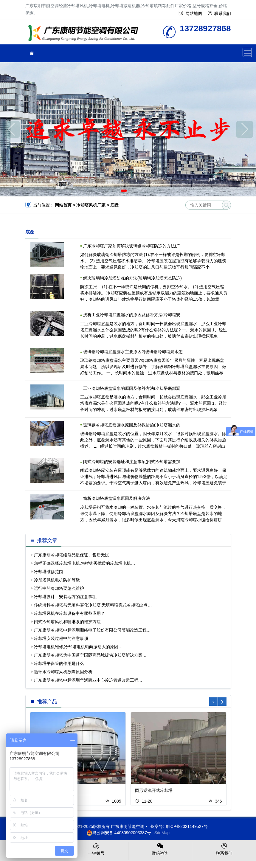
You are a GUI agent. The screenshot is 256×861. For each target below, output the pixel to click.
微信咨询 (160, 849)
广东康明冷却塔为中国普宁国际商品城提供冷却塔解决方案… (90, 655)
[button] (124, 191)
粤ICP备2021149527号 (186, 826)
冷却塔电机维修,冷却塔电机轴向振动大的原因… (78, 646)
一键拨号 (96, 849)
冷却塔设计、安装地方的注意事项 (65, 596)
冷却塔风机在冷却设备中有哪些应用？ (69, 613)
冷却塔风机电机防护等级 (57, 580)
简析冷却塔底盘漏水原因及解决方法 (116, 498)
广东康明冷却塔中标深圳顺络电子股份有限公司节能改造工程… (92, 630)
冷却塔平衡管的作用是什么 (59, 663)
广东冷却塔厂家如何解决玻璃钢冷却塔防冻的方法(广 (132, 245)
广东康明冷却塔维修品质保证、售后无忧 (71, 555)
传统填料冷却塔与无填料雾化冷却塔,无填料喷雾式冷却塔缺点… (93, 605)
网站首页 (63, 205)
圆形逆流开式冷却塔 (154, 790)
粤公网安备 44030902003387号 (118, 833)
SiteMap (162, 832)
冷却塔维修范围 (48, 571)
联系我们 (222, 13)
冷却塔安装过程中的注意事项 (61, 638)
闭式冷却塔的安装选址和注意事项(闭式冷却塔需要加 (132, 461)
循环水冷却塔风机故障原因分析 (63, 671)
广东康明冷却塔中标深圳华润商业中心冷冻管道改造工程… (88, 680)
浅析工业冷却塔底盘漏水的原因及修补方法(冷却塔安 (132, 314)
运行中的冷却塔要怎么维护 (59, 588)
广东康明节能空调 (85, 34)
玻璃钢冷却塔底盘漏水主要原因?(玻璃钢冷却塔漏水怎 (133, 351)
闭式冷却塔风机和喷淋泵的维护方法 (67, 621)
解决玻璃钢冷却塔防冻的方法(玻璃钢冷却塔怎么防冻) (132, 278)
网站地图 (193, 13)
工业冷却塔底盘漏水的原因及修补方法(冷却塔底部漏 (132, 388)
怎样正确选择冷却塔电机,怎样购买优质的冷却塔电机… (84, 563)
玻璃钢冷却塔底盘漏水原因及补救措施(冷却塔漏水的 (132, 425)
